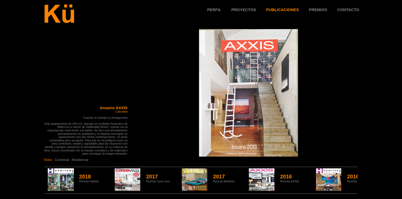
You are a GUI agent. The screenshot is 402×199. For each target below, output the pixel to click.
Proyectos (243, 9)
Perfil (214, 9)
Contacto (348, 9)
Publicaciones (282, 9)
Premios (318, 9)
